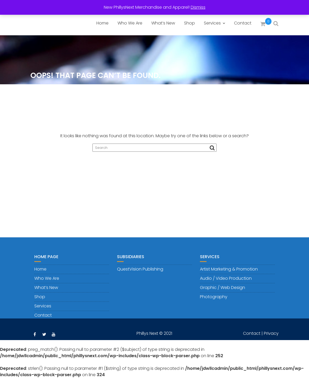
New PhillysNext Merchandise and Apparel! (147, 7)
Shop (189, 23)
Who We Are (130, 23)
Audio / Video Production (226, 281)
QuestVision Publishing (140, 271)
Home (102, 23)
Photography (213, 299)
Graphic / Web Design (222, 290)
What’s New (163, 23)
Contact (242, 23)
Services (212, 23)
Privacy (271, 336)
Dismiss (198, 7)
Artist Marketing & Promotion (229, 271)
